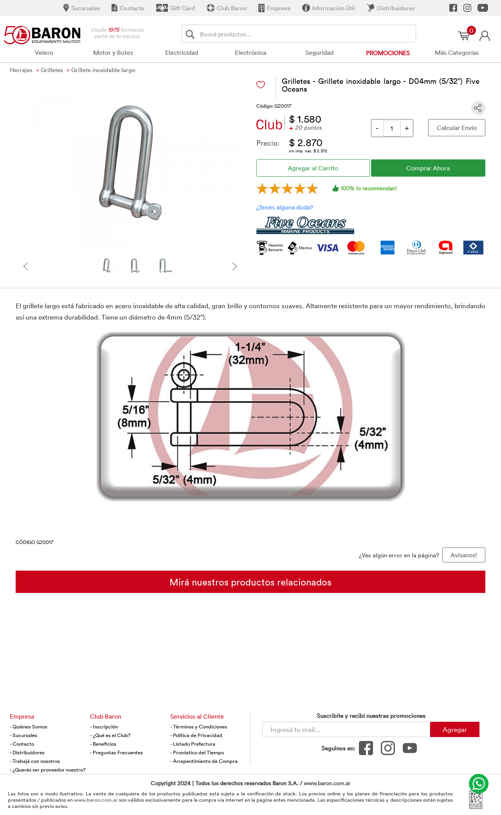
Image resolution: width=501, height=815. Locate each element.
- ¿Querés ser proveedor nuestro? (48, 769)
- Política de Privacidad (196, 735)
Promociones (388, 53)
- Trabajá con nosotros (35, 760)
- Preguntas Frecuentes (116, 752)
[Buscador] (306, 33)
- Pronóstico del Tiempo (197, 752)
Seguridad (319, 52)
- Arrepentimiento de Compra (204, 760)
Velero (44, 52)
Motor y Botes (113, 52)
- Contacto (22, 743)
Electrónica (250, 52)
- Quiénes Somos (28, 726)
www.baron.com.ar (327, 783)
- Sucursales (23, 735)
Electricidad (181, 52)
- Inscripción (104, 726)
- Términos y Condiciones (198, 726)
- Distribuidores (27, 752)
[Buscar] (192, 34)
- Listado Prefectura (192, 743)
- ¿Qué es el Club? (110, 735)
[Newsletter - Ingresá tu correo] (346, 729)
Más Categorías (457, 52)
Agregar (455, 729)
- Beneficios (103, 743)
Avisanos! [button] (464, 555)
